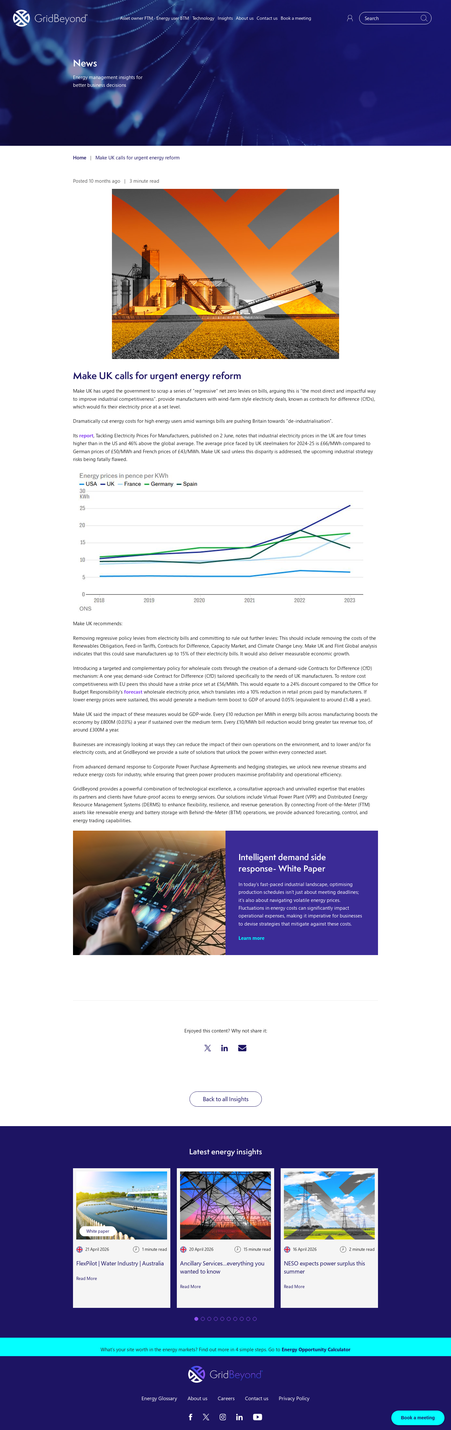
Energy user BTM (172, 18)
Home (79, 157)
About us (244, 18)
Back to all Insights (226, 1099)
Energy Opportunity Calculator (316, 1349)
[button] (207, 1048)
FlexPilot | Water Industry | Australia (120, 1263)
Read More (86, 1278)
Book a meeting (296, 18)
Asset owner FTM (136, 18)
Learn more (251, 938)
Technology (203, 18)
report (86, 435)
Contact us (267, 18)
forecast (133, 691)
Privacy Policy (294, 1398)
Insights (225, 18)
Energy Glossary (159, 1398)
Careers (226, 1398)
